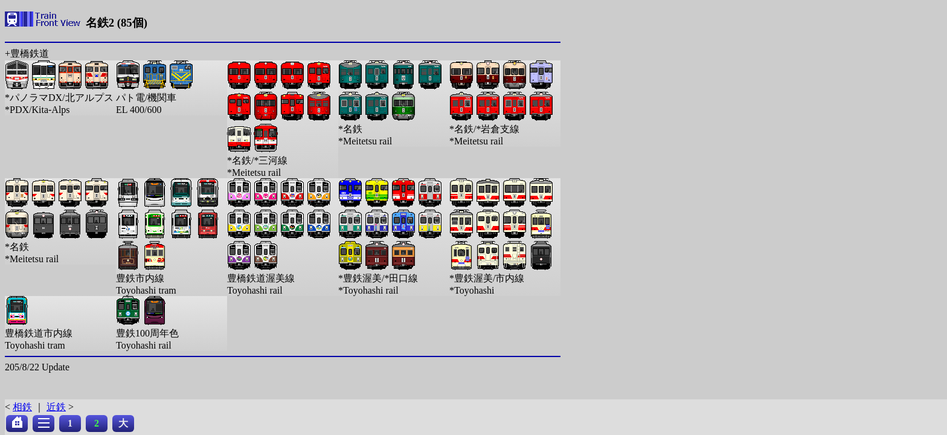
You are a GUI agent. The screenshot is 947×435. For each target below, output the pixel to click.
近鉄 (56, 407)
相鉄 (22, 407)
